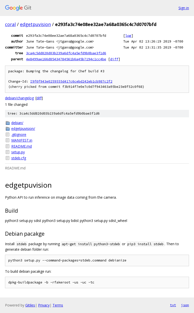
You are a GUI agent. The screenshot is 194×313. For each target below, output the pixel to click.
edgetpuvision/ (23, 128)
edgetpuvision (35, 24)
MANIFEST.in (21, 140)
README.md (21, 146)
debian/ (17, 122)
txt (173, 305)
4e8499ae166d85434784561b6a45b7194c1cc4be (66, 59)
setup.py (18, 152)
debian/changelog (19, 98)
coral (10, 24)
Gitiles (30, 305)
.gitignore (18, 134)
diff (114, 59)
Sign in (183, 8)
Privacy (44, 305)
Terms (58, 305)
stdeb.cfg (18, 158)
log (128, 35)
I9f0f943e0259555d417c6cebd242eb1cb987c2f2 (71, 81)
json (185, 305)
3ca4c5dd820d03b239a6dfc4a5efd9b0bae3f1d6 (66, 53)
